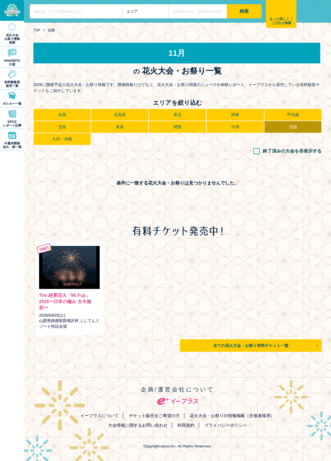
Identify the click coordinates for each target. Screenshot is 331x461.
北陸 (62, 127)
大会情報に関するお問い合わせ (138, 425)
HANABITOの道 (12, 62)
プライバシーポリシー (225, 425)
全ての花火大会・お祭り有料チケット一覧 (251, 345)
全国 (62, 114)
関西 (177, 127)
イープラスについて (99, 415)
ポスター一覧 (12, 103)
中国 (235, 127)
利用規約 (186, 425)
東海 (120, 127)
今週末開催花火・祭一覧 (12, 145)
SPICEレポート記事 (12, 123)
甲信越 (293, 114)
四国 (293, 127)
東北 (177, 114)
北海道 (120, 114)
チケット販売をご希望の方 (154, 415)
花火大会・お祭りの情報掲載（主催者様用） (232, 415)
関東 (235, 114)
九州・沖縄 (62, 139)
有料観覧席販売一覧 (12, 83)
